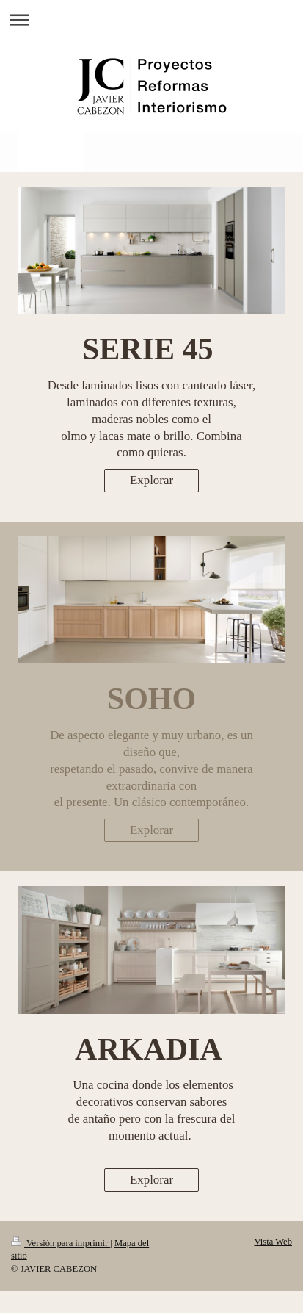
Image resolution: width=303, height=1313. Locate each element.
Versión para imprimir (60, 1243)
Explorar (151, 480)
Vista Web (273, 1242)
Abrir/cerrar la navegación (151, 19)
